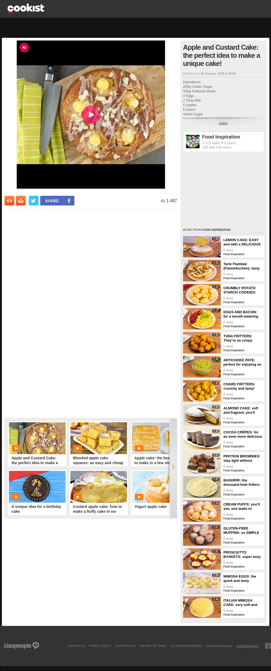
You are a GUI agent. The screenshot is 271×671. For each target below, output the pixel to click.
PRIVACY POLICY (100, 646)
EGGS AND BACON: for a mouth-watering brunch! (241, 314)
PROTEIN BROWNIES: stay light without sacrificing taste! (242, 458)
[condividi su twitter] (34, 200)
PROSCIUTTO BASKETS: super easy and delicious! (242, 554)
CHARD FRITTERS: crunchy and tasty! (239, 386)
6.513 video (211, 143)
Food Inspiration (221, 137)
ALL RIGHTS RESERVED (185, 646)
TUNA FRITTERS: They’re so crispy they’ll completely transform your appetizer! (238, 338)
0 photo (230, 143)
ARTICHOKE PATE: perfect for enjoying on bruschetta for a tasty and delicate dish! (243, 362)
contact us (76, 646)
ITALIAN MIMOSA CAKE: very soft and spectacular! (241, 602)
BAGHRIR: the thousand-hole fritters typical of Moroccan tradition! (242, 482)
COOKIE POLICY (125, 646)
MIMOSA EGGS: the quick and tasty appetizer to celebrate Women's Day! (242, 578)
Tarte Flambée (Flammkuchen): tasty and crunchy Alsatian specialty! (242, 266)
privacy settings (153, 646)
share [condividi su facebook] (52, 200)
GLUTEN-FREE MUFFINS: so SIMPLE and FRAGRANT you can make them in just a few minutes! (242, 530)
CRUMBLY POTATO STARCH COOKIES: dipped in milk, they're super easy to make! (242, 290)
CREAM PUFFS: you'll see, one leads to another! (242, 506)
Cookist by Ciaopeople (218, 646)
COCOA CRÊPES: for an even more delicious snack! (243, 434)
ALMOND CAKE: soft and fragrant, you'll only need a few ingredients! (241, 410)
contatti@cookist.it (247, 646)
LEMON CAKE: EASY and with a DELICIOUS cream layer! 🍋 (242, 242)
